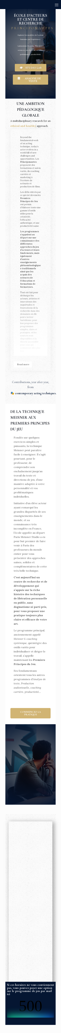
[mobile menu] (56, 5)
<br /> (30, 1008)
